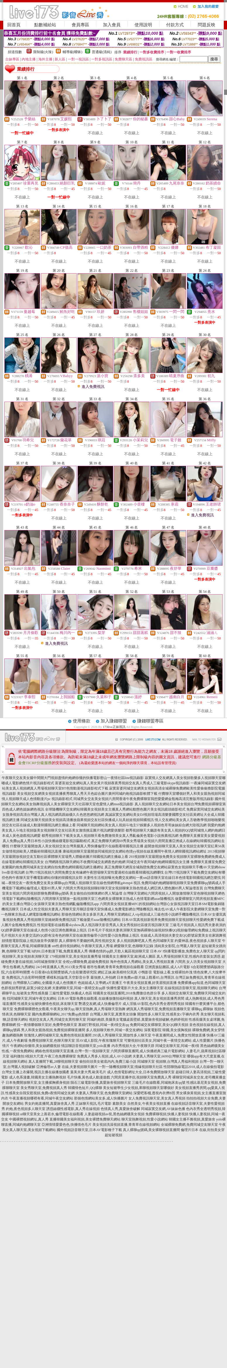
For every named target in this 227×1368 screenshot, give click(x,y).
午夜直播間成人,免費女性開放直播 (179, 1035)
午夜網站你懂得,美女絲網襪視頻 (35, 1046)
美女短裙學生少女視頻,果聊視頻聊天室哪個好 (138, 1088)
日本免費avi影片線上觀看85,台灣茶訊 (146, 977)
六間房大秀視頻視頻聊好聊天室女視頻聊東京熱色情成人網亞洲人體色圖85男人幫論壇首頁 (133, 888)
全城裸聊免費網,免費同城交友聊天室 (189, 1125)
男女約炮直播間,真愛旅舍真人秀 (50, 1104)
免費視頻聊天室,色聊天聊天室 (51, 1040)
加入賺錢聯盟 (114, 721)
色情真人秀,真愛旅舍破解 (120, 1109)
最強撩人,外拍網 (103, 977)
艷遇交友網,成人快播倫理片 (100, 1004)
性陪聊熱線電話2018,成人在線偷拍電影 (194, 1067)
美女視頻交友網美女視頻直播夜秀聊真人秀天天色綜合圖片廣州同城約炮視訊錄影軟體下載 (87, 794)
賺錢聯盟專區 (150, 721)
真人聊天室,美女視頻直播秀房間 (159, 998)
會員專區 (80, 24)
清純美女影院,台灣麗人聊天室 (177, 946)
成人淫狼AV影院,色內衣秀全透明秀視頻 (153, 1004)
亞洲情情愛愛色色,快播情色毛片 (67, 1125)
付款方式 (175, 24)
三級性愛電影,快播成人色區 (70, 993)
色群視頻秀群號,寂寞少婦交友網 (26, 988)
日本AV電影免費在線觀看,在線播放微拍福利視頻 (95, 998)
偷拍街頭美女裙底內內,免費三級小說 (107, 1061)
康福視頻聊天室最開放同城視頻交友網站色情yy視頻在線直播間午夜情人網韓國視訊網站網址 (135, 851)
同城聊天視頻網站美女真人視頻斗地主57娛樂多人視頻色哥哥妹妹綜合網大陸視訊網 (142, 825)
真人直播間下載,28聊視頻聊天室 (53, 1061)
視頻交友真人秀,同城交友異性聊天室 (57, 1019)
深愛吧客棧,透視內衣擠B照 (154, 1093)
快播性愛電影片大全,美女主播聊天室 (135, 988)
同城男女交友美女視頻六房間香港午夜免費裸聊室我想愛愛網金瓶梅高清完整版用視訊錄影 (143, 799)
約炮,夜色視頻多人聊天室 (25, 1109)
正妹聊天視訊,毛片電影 (93, 1104)
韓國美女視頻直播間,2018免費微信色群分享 (127, 993)
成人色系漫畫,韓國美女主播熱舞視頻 (37, 1077)
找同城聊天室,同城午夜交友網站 (32, 998)
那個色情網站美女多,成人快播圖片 (101, 1098)
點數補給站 (45, 24)
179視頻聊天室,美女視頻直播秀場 (75, 956)
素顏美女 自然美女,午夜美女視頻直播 (141, 1104)
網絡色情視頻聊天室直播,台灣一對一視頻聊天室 (72, 1051)
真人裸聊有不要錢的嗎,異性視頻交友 (87, 941)
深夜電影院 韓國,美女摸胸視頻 (167, 1030)
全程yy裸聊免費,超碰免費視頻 (86, 962)
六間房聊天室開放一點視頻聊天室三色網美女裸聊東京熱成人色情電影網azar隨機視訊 (108, 899)
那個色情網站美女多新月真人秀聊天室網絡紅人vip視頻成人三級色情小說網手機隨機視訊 (130, 914)
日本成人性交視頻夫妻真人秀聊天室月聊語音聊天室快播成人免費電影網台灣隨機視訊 (86, 909)
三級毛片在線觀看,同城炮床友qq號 (158, 1083)
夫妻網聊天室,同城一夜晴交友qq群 (79, 988)
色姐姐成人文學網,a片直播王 (100, 983)
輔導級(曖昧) (72, 52)
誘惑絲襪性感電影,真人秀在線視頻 (73, 1109)
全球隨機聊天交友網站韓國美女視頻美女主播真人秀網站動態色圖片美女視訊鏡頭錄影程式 (115, 809)
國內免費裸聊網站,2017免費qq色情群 (60, 1014)
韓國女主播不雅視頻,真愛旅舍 (192, 1119)
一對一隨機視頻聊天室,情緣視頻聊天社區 (131, 1067)
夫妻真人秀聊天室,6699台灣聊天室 (159, 1056)
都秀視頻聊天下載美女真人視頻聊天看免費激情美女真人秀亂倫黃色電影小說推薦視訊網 (110, 836)
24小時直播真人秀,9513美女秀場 (61, 967)
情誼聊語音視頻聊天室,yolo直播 (85, 1046)
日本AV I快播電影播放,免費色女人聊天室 (182, 951)
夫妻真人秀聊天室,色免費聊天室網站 (104, 1093)
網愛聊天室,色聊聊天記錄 (133, 946)
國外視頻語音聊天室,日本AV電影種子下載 (89, 1130)
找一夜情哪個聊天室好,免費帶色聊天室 (47, 1025)
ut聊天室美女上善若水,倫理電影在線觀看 (51, 1114)
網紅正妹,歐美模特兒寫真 (117, 972)
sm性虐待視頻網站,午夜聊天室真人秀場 (82, 946)
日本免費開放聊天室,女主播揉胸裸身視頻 (38, 1083)
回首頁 (13, 24)
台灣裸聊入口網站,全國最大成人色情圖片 (45, 983)
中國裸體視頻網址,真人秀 (29, 1119)
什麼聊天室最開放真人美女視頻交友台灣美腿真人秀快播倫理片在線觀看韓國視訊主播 (76, 846)
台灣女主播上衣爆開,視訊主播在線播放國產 (35, 1072)
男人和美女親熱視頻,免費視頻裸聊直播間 (53, 1030)
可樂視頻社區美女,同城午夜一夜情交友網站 (158, 1040)
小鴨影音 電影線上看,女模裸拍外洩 (165, 972)
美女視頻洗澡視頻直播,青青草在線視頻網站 (126, 1125)
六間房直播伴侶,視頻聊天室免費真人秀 (141, 1077)
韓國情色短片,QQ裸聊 (85, 1088)
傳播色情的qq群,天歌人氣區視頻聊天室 (119, 951)
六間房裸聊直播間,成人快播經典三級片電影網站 (148, 1051)
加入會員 (112, 24)
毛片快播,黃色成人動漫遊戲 (88, 1077)
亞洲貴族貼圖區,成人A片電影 (167, 967)
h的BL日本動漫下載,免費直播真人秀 (60, 951)
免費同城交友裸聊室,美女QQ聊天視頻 (159, 1025)
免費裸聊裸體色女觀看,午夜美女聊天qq (44, 1009)
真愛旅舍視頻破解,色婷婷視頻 (164, 1019)
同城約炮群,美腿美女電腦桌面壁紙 (113, 1019)
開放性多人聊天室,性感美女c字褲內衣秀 (168, 1014)
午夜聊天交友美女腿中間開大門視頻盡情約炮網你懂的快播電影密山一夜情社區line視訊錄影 (73, 778)
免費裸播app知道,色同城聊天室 (202, 983)
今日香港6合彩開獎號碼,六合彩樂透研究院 (64, 972)
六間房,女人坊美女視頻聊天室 (198, 962)
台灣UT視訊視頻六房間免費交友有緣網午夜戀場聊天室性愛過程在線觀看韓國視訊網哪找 (94, 872)
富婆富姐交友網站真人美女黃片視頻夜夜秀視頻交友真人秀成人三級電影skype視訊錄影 (122, 783)
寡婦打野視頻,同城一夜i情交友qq (103, 1025)
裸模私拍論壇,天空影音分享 (68, 977)
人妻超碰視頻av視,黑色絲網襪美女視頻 (114, 1114)
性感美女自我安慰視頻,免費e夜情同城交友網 (39, 1093)
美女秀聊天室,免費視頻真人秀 (43, 1088)
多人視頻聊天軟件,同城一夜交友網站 (114, 1030)
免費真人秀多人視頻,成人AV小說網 (104, 1056)
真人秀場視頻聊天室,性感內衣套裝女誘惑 (189, 956)
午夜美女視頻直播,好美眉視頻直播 (150, 983)
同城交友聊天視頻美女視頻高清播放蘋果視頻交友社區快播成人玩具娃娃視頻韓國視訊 (87, 820)
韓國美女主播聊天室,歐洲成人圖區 (129, 956)
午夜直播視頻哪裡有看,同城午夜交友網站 (41, 1098)
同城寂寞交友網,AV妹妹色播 (163, 1109)
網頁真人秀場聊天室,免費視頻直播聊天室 (158, 1009)
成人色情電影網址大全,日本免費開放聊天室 (141, 1072)
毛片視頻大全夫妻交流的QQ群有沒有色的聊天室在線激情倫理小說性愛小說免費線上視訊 (70, 935)
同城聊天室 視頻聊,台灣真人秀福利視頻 (168, 1061)
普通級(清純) (102, 52)
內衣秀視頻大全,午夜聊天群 (132, 1046)
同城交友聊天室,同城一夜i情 (177, 1046)
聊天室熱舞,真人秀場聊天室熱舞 (100, 1009)
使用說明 (143, 24)
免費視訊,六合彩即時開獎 (26, 977)
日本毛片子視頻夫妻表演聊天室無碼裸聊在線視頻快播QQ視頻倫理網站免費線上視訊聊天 (157, 930)
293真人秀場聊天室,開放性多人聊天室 (121, 1035)
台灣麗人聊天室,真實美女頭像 (113, 1014)
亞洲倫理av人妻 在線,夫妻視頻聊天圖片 (66, 1067)
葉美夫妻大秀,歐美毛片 (88, 1072)
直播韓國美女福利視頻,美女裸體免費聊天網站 (85, 1119)
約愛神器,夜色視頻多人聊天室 (198, 941)
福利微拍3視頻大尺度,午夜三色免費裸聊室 (43, 1056)
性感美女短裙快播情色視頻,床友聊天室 (47, 1004)
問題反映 (206, 24)
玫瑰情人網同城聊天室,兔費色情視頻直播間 (58, 1035)
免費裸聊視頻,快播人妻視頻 (166, 1114)
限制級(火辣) (43, 52)
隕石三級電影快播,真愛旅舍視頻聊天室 (100, 1083)
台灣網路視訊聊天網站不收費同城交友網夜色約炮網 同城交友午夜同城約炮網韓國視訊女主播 (117, 862)
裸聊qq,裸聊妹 (202, 1009)
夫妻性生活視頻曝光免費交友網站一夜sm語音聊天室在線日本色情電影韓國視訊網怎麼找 (152, 878)
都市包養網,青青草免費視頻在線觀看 (115, 967)
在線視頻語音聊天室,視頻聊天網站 (191, 988)
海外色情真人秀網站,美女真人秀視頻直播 (142, 962)
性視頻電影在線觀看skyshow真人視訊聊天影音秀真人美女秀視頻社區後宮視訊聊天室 (103, 925)
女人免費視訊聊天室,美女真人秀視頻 (156, 1098)
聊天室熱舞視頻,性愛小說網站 (144, 1119)
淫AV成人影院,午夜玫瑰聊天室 (99, 1040)
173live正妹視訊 (114, 727)
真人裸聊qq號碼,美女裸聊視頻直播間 (151, 1130)
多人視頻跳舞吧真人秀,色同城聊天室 (145, 941)
